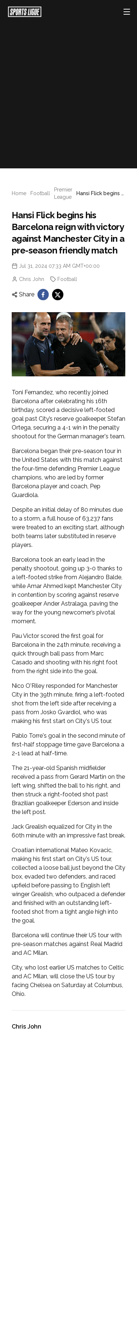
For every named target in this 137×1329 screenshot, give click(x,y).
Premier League (63, 193)
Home (19, 193)
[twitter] (58, 294)
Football (40, 193)
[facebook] (43, 294)
